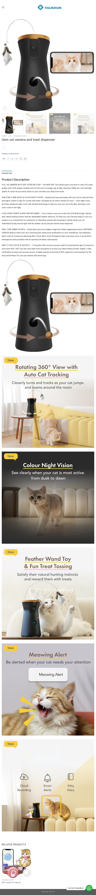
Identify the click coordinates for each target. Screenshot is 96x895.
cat (9, 136)
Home (4, 136)
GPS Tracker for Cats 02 (11, 883)
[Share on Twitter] (12, 159)
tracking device (20, 136)
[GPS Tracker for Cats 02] (16, 863)
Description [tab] (7, 173)
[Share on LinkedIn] (25, 159)
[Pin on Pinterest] (21, 159)
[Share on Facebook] (8, 159)
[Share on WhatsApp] (4, 159)
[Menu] (3, 7)
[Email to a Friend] (17, 159)
